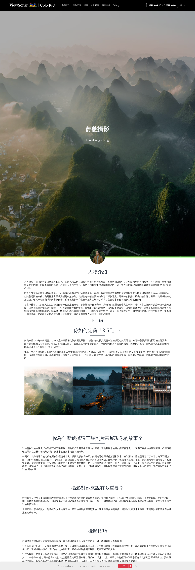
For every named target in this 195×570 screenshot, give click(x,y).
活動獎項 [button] (77, 5)
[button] (48, 390)
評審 (86, 5)
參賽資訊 (66, 5)
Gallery (116, 5)
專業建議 (106, 5)
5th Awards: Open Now (162, 5)
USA (123, 566)
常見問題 (95, 5)
